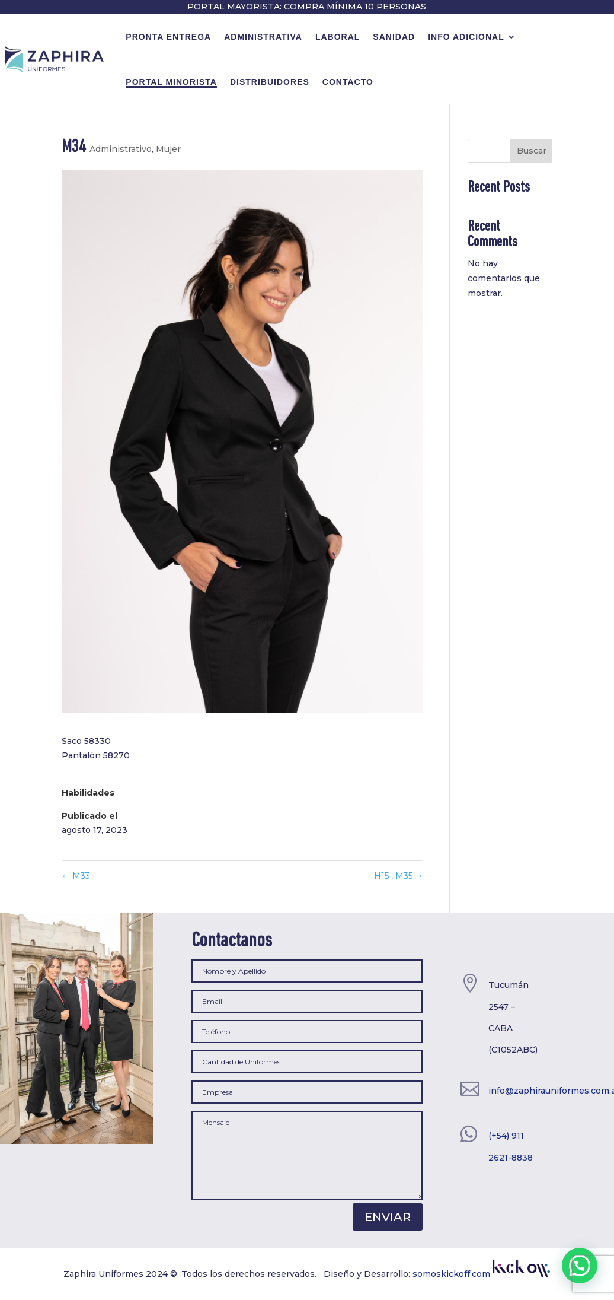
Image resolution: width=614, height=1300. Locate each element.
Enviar (387, 1217)
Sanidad (394, 37)
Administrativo (120, 149)
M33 (76, 875)
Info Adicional (466, 37)
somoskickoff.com (481, 1274)
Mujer (168, 149)
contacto (347, 82)
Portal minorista (171, 82)
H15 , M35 (398, 875)
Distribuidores (269, 82)
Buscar (531, 150)
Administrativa (263, 37)
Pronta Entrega (168, 37)
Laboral (337, 37)
